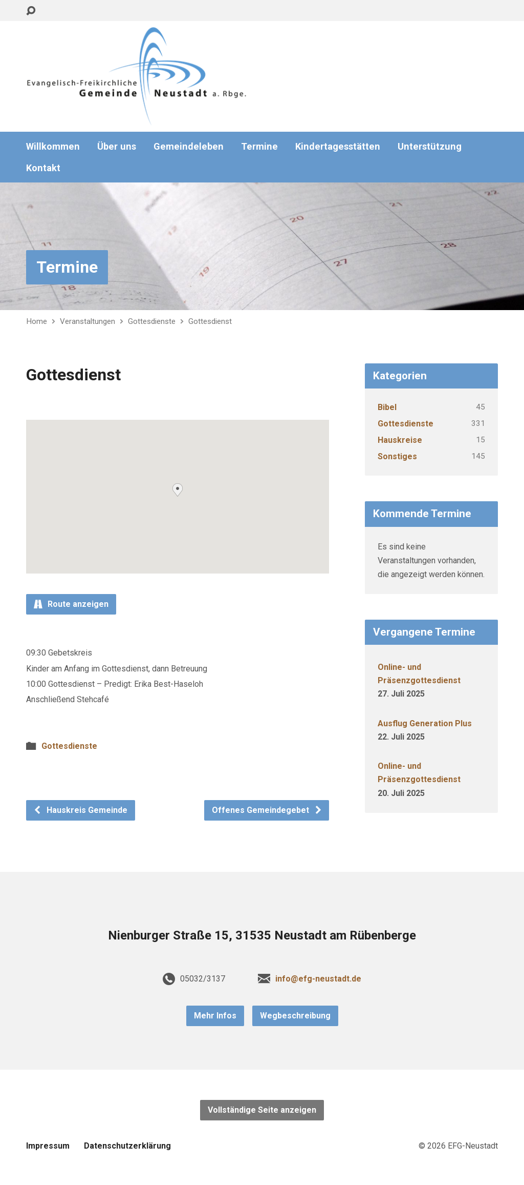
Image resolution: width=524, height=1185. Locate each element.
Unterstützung (430, 146)
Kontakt (43, 168)
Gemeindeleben (189, 146)
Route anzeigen (71, 604)
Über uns (116, 146)
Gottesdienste (152, 321)
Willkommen (53, 146)
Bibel (387, 407)
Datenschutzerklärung (127, 1146)
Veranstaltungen (87, 321)
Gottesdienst (210, 321)
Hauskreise (400, 440)
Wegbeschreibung (295, 1015)
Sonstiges (397, 456)
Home (36, 321)
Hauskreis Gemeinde (80, 810)
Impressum (48, 1146)
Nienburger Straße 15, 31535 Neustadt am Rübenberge (262, 935)
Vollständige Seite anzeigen (262, 1110)
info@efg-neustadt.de (318, 979)
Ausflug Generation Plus (425, 723)
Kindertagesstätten (337, 146)
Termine (259, 146)
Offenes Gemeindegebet (267, 810)
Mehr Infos (215, 1015)
